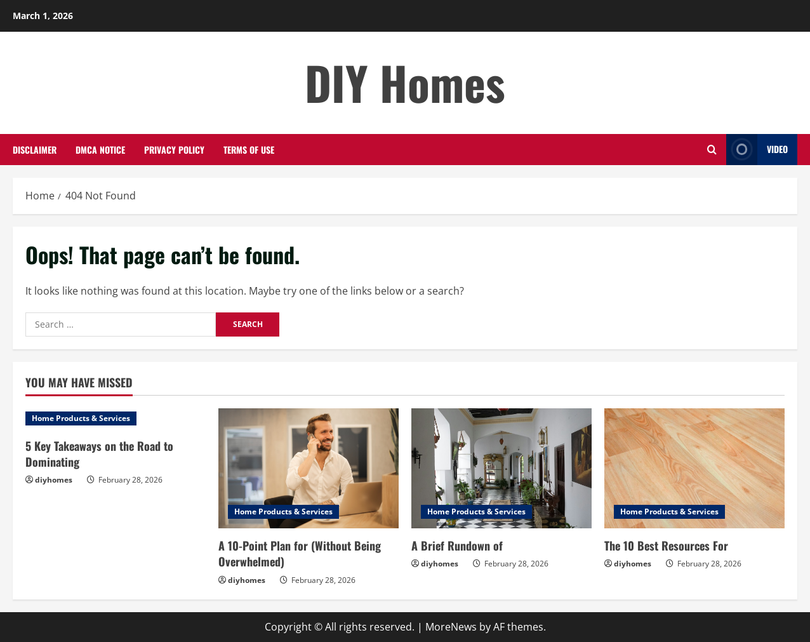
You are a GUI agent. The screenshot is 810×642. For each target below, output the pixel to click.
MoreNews (451, 627)
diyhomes (53, 479)
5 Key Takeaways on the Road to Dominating (99, 454)
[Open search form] (712, 149)
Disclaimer (34, 149)
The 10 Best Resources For (666, 545)
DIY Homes (405, 82)
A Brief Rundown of (457, 545)
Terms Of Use (248, 149)
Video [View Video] (757, 149)
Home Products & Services (81, 418)
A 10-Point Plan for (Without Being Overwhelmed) (299, 553)
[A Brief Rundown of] (501, 468)
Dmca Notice (100, 149)
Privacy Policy (174, 149)
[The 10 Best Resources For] (694, 468)
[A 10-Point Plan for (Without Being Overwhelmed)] (308, 468)
